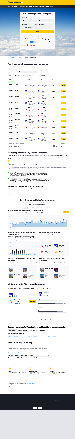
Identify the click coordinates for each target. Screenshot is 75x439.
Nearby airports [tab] (12, 330)
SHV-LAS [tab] (32, 207)
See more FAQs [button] (28, 360)
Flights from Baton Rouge (13, 336)
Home (9, 6)
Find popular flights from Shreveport (16, 352)
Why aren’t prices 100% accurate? (38, 391)
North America (13, 57)
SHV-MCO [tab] (43, 207)
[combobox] (24, 17)
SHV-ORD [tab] (48, 207)
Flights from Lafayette (32, 337)
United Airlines (17, 293)
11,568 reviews (17, 303)
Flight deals (35, 6)
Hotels (30, 6)
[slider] (57, 72)
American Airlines (17, 299)
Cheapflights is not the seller (38, 386)
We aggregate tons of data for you (38, 389)
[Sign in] (54, 6)
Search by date (15, 6)
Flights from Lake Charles (13, 337)
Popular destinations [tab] (33, 330)
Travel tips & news (49, 6)
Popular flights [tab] (42, 330)
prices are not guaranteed (31, 383)
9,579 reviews (17, 296)
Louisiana (20, 57)
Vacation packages (23, 6)
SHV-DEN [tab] (27, 207)
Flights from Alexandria (32, 336)
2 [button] (56, 146)
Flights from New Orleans (52, 336)
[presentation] (51, 13)
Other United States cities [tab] (22, 330)
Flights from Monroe (51, 337)
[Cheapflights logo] (14, 2)
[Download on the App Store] (40, 408)
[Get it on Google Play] (34, 408)
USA (17, 57)
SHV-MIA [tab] (37, 207)
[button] (28, 24)
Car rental (41, 6)
